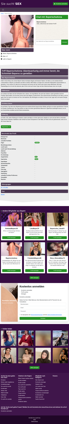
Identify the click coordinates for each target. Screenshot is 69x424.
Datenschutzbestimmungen (54, 314)
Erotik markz (21, 391)
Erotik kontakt (21, 382)
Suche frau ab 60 (39, 399)
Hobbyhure (4, 395)
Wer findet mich (39, 380)
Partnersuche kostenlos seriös (24, 398)
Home (2, 13)
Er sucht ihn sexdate (6, 399)
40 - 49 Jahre (4, 187)
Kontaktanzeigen (5, 384)
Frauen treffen (22, 393)
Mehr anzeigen (34, 277)
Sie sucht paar (22, 387)
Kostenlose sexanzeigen (42, 392)
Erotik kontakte (22, 380)
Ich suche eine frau (40, 386)
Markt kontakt (4, 392)
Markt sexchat (39, 397)
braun (36, 159)
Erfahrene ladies (22, 401)
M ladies (3, 380)
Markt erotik (38, 388)
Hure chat (3, 397)
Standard (37, 142)
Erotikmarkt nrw (39, 395)
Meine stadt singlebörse (7, 382)
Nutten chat (4, 390)
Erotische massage (40, 382)
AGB (34, 419)
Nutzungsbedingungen (37, 314)
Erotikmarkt (4, 388)
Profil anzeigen (11, 237)
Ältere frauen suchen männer (25, 378)
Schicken (64, 42)
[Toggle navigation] (3, 9)
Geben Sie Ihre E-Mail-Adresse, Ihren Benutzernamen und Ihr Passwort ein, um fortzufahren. (43, 302)
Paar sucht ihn (22, 389)
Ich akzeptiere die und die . (41, 314)
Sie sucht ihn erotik (6, 386)
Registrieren (6, 126)
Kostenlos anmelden (60, 3)
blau (36, 156)
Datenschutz (34, 421)
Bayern (3, 194)
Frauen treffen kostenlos (42, 390)
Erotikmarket (21, 395)
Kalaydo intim (39, 384)
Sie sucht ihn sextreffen (24, 384)
